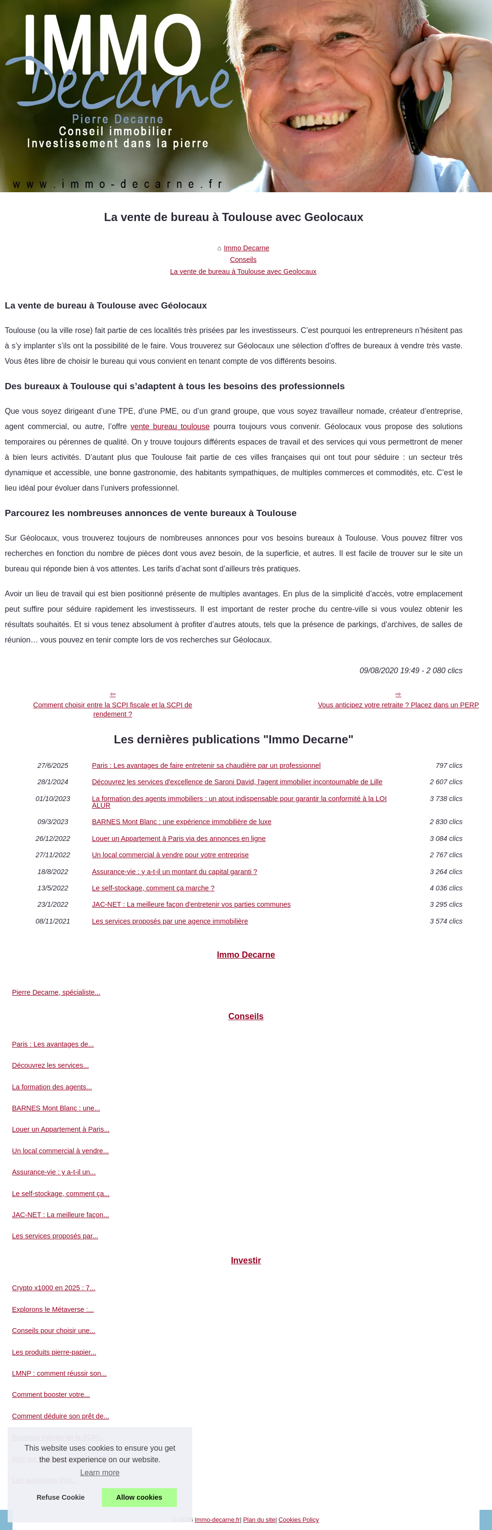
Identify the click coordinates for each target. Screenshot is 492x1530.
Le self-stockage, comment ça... (61, 1193)
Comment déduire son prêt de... (60, 1416)
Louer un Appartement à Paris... (61, 1129)
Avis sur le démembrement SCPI (62, 1459)
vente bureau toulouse (170, 426)
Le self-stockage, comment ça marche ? (153, 888)
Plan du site (259, 1519)
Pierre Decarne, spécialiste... (56, 992)
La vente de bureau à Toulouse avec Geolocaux (243, 271)
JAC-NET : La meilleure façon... (60, 1215)
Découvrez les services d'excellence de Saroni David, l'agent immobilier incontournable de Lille (237, 781)
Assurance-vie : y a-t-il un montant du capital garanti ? (174, 871)
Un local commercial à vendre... (60, 1151)
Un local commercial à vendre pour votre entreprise (170, 854)
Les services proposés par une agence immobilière (170, 921)
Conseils (243, 259)
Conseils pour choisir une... (54, 1330)
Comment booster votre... (51, 1394)
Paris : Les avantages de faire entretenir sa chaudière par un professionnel (206, 765)
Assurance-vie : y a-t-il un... (54, 1172)
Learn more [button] (100, 1472)
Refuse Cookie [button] (61, 1497)
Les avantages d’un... (45, 1480)
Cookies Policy (299, 1519)
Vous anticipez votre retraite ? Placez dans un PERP (398, 705)
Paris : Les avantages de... (53, 1044)
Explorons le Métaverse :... (53, 1309)
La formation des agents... (52, 1087)
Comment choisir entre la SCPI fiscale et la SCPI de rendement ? (112, 709)
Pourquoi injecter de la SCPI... (58, 1437)
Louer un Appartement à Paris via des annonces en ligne (179, 838)
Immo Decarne (246, 248)
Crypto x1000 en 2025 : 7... (54, 1288)
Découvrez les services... (50, 1065)
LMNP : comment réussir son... (59, 1373)
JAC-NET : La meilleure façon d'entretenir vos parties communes (191, 904)
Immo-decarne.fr (217, 1519)
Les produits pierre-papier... (54, 1352)
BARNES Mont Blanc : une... (56, 1108)
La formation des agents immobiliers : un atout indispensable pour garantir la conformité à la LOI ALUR (239, 802)
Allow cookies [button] (139, 1497)
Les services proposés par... (55, 1236)
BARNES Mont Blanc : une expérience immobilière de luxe (181, 821)
